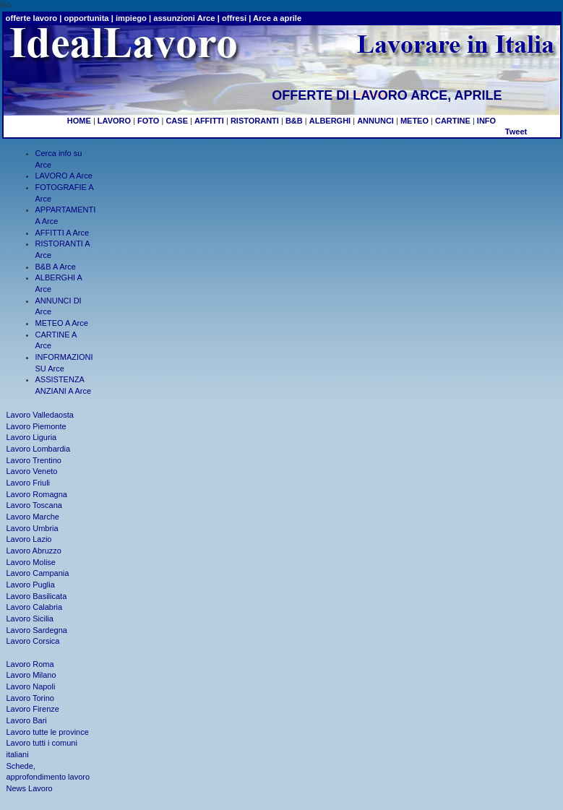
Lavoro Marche (33, 516)
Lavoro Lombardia (39, 448)
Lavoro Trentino (34, 460)
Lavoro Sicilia (30, 618)
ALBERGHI (330, 120)
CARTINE (452, 120)
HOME (79, 120)
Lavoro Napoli (31, 686)
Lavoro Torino (30, 698)
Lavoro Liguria (32, 437)
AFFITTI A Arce (62, 232)
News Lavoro (30, 788)
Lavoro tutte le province (48, 732)
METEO (414, 120)
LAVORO (114, 120)
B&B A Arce (55, 266)
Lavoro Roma (30, 664)
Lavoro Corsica (33, 641)
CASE (177, 120)
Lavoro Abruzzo (34, 550)
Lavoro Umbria (33, 528)
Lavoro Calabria (35, 607)
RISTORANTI (255, 120)
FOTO (148, 120)
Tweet (516, 131)
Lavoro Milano (31, 675)
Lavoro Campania (38, 573)
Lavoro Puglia (31, 584)
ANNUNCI (375, 120)
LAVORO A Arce (64, 175)
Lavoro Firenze (33, 709)
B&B (294, 120)
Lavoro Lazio (29, 539)
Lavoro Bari (27, 720)
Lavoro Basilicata (37, 596)
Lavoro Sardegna (37, 630)
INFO (486, 120)
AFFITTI (209, 120)
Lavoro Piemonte (36, 426)
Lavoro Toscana (34, 505)
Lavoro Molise (31, 562)
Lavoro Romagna (37, 494)
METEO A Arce (61, 323)
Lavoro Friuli (29, 482)
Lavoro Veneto (32, 471)
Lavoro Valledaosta (40, 414)
